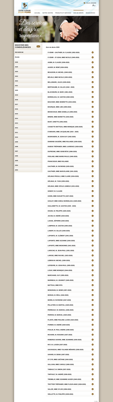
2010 (16, 137)
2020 (16, 90)
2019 (16, 95)
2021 (16, 85)
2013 (16, 123)
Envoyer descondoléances (23, 46)
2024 (16, 71)
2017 (16, 104)
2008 (16, 146)
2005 (16, 160)
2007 (16, 151)
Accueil (37, 13)
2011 (16, 132)
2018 (16, 99)
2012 (16, 127)
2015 (16, 113)
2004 (16, 165)
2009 (16, 142)
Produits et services (63, 13)
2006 (16, 156)
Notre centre (47, 13)
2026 (16, 62)
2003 (16, 170)
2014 (16, 118)
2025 (16, 67)
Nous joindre (91, 3)
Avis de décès (78, 13)
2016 (16, 109)
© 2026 (96, 401)
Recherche (19, 52)
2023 (16, 76)
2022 (16, 81)
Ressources (90, 13)
